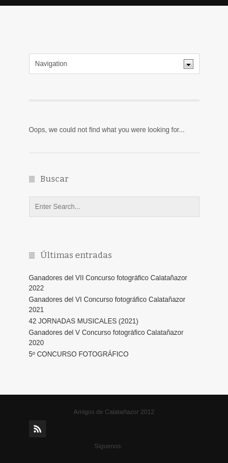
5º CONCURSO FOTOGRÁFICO (79, 354)
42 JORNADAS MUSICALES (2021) (84, 321)
